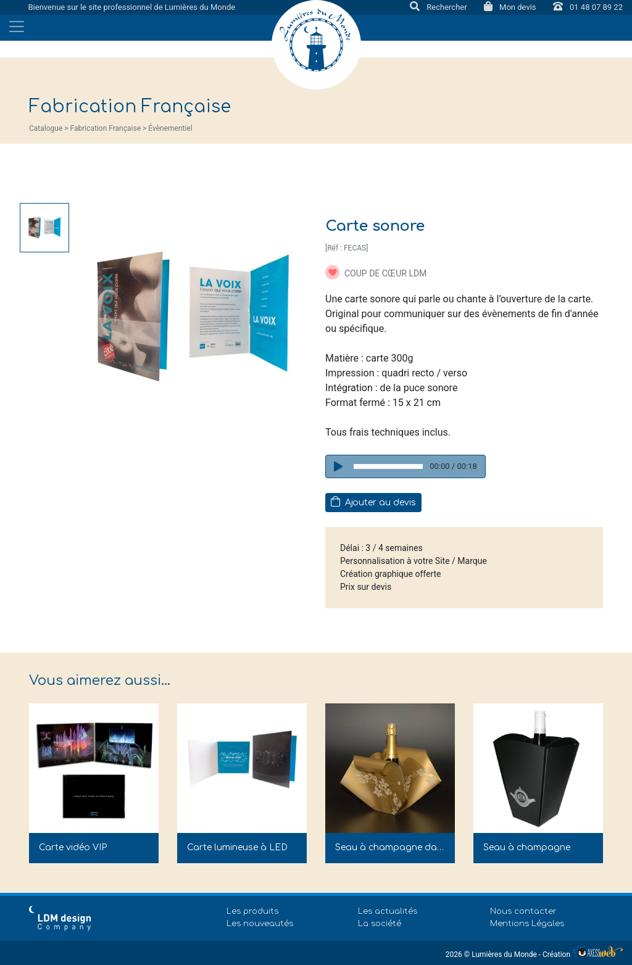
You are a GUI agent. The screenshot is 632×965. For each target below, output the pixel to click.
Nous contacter (523, 911)
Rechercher (439, 7)
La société (379, 923)
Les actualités (387, 911)
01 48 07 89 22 (588, 7)
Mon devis (511, 7)
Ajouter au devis (373, 501)
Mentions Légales (527, 923)
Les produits (252, 911)
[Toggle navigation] (16, 26)
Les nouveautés (260, 923)
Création (583, 954)
